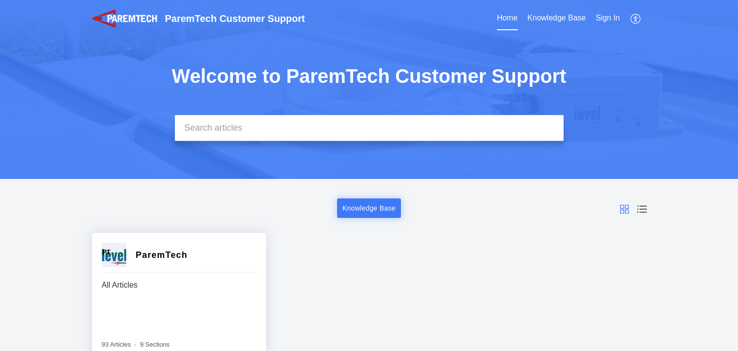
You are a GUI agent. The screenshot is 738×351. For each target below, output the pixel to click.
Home (507, 18)
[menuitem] (507, 18)
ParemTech (162, 255)
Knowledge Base (557, 18)
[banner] (369, 89)
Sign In (608, 18)
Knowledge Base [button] (369, 208)
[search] (369, 128)
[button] (636, 18)
